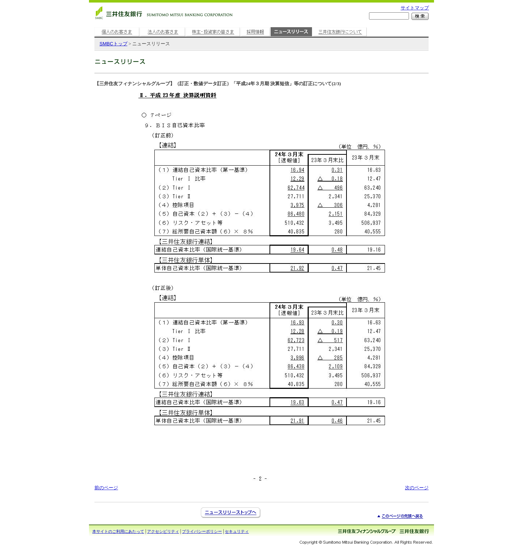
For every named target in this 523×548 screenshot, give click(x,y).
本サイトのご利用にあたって (118, 531)
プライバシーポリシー (202, 531)
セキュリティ (237, 531)
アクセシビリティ (163, 531)
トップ (113, 43)
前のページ (106, 487)
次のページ (417, 487)
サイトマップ (415, 8)
